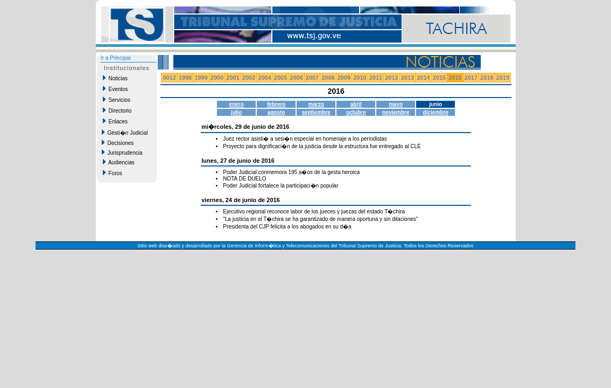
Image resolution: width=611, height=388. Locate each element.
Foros (112, 173)
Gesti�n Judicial (125, 132)
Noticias (115, 78)
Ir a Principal (116, 58)
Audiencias (119, 162)
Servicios (116, 99)
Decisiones (118, 143)
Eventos (115, 89)
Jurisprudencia (122, 152)
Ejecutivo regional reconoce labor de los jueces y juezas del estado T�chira (314, 211)
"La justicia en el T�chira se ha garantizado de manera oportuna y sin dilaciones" (320, 219)
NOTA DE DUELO (244, 179)
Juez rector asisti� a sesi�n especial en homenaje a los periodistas (305, 139)
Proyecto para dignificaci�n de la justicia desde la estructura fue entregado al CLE (321, 146)
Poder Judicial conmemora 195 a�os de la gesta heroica (291, 172)
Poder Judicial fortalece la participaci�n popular (280, 186)
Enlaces (115, 121)
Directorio (117, 110)
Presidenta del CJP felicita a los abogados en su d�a (287, 227)
